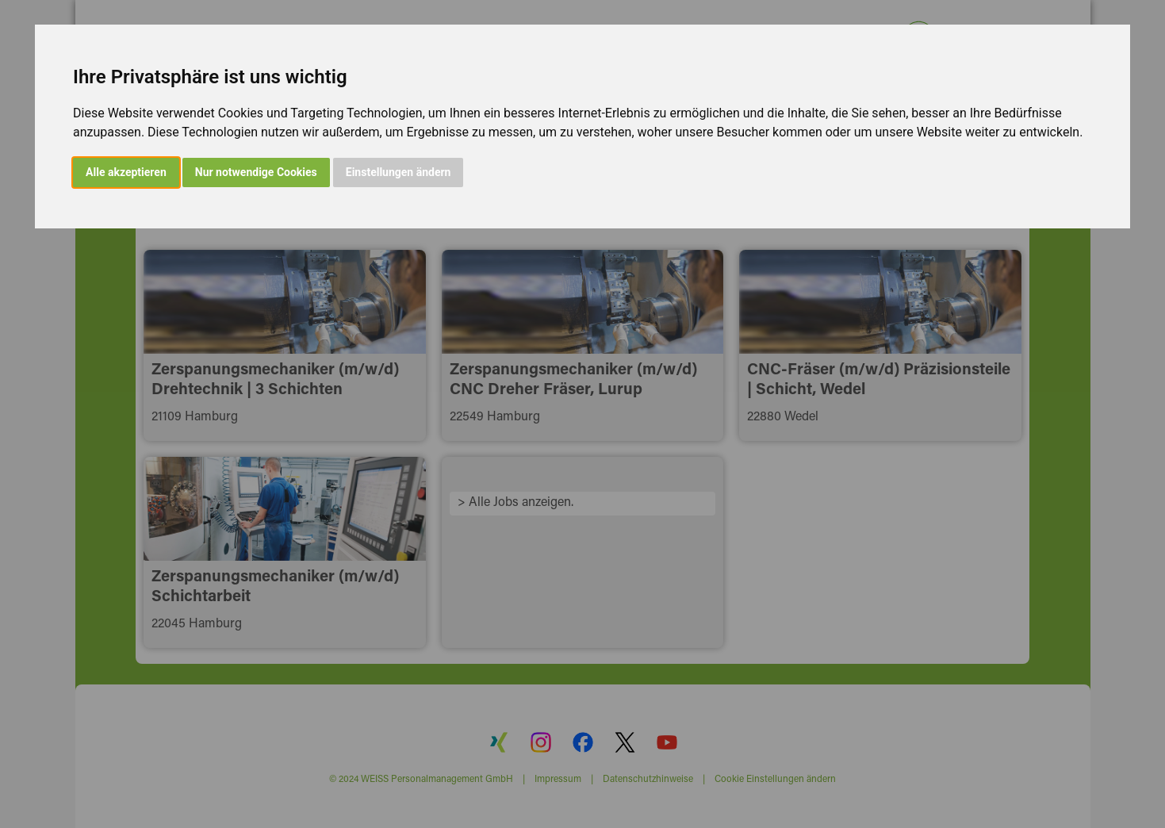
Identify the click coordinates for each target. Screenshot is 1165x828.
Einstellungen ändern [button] (398, 172)
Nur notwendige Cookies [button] (256, 172)
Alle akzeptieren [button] (126, 172)
